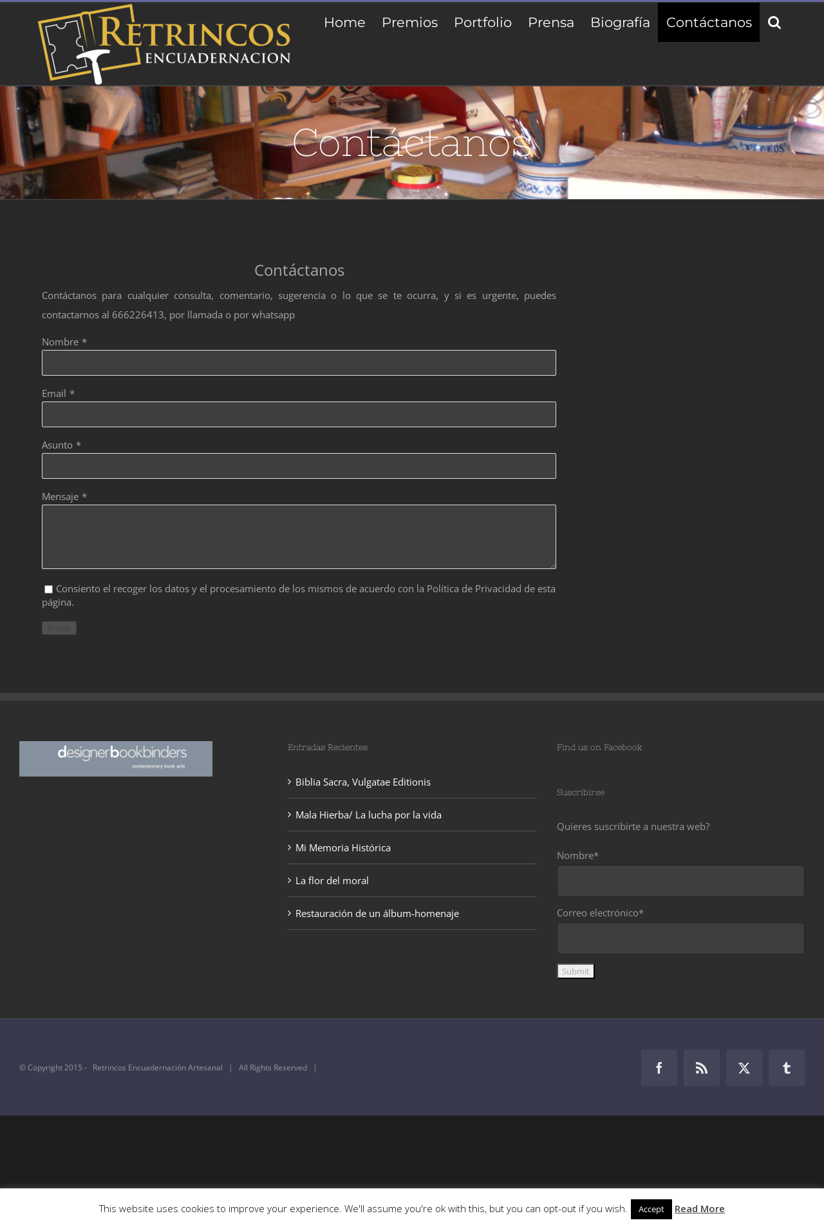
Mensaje (60, 496)
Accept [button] (651, 1209)
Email (54, 393)
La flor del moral (332, 880)
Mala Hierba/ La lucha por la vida (368, 814)
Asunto (57, 444)
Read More (700, 1208)
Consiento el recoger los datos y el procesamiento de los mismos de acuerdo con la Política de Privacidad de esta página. (299, 595)
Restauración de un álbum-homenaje (377, 913)
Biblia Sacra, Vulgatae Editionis (363, 781)
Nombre (60, 341)
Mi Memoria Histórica (343, 847)
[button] (774, 22)
